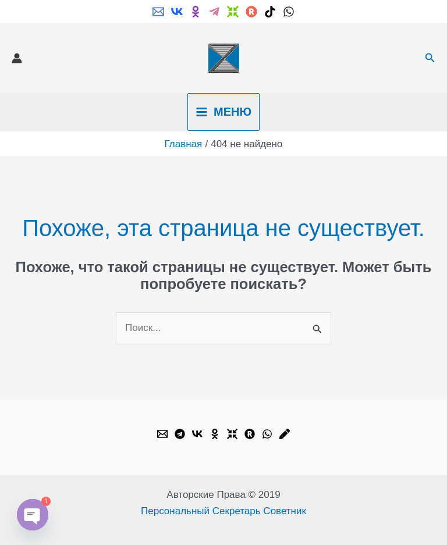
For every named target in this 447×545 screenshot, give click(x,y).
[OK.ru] (215, 434)
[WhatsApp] (289, 11)
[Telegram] (214, 11)
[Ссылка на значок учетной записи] (17, 58)
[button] (430, 58)
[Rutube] (251, 11)
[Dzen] (233, 11)
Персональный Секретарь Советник (223, 510)
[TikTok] (270, 11)
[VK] (177, 11)
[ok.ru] (195, 11)
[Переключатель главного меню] (223, 112)
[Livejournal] (284, 434)
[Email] (158, 11)
